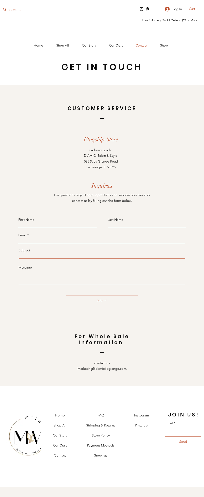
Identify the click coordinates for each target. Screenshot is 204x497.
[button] (194, 9)
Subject (24, 250)
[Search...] (23, 9)
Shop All (59, 425)
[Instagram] (141, 9)
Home (60, 415)
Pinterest (141, 425)
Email (22, 235)
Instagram (141, 415)
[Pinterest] (147, 9)
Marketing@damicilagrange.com (102, 369)
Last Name (115, 219)
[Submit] (102, 300)
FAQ (100, 415)
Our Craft (60, 445)
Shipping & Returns (100, 425)
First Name (26, 219)
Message (25, 267)
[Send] (183, 441)
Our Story (60, 435)
